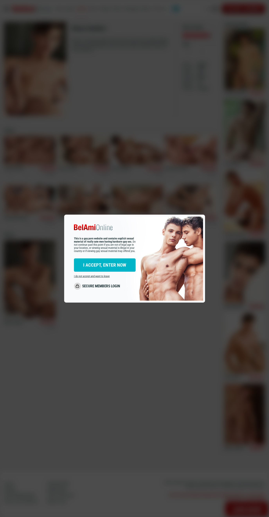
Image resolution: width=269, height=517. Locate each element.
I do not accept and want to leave (92, 276)
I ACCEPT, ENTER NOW (104, 265)
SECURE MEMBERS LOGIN (101, 286)
